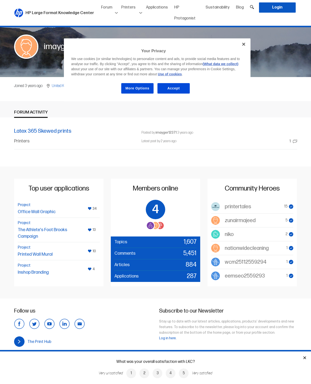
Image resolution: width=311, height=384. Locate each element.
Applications (157, 7)
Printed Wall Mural (35, 254)
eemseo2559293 (245, 276)
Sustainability (218, 7)
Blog (240, 7)
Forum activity (31, 112)
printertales (238, 206)
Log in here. (168, 338)
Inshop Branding (33, 272)
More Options (137, 88)
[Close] (243, 44)
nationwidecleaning (247, 248)
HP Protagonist (185, 13)
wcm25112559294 (246, 262)
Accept (173, 88)
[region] (157, 69)
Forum (106, 7)
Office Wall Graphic (37, 211)
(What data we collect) (220, 64)
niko (229, 234)
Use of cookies (170, 74)
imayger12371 (166, 133)
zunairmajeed (240, 220)
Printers (128, 7)
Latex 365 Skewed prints (42, 131)
